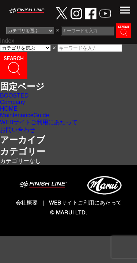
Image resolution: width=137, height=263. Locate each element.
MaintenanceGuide (24, 115)
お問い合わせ (17, 130)
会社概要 (27, 203)
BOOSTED (14, 95)
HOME (9, 109)
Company (12, 102)
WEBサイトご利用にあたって (38, 122)
